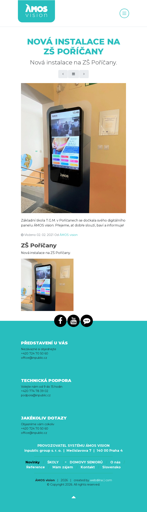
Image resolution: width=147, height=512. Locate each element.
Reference (35, 467)
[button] (65, 462)
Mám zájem (62, 467)
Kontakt (88, 467)
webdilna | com (101, 480)
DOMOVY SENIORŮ (86, 462)
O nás (115, 462)
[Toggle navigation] (124, 13)
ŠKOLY (53, 462)
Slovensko (111, 467)
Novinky (33, 462)
